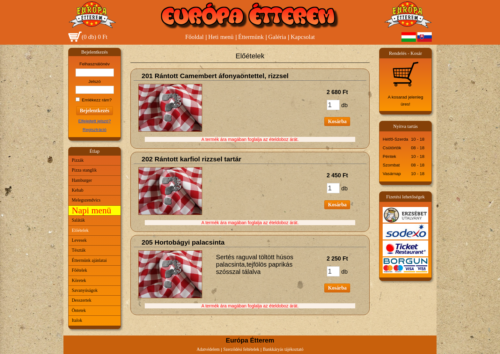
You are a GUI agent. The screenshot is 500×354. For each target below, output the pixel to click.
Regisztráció (95, 129)
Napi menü (91, 210)
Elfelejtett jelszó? (94, 121)
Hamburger (82, 180)
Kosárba (337, 121)
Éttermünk (251, 36)
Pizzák (78, 160)
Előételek (80, 230)
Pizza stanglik (84, 170)
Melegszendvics (86, 200)
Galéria (277, 36)
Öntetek (79, 310)
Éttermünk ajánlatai (89, 260)
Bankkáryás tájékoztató (283, 349)
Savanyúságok (85, 290)
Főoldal (194, 36)
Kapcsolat (302, 36)
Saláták (78, 220)
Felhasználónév (94, 64)
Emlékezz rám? (97, 100)
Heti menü (221, 36)
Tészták (79, 250)
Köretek (79, 280)
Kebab (78, 190)
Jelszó (94, 81)
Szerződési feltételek (241, 349)
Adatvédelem (207, 349)
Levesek (79, 240)
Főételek (79, 270)
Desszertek (81, 300)
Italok (77, 320)
